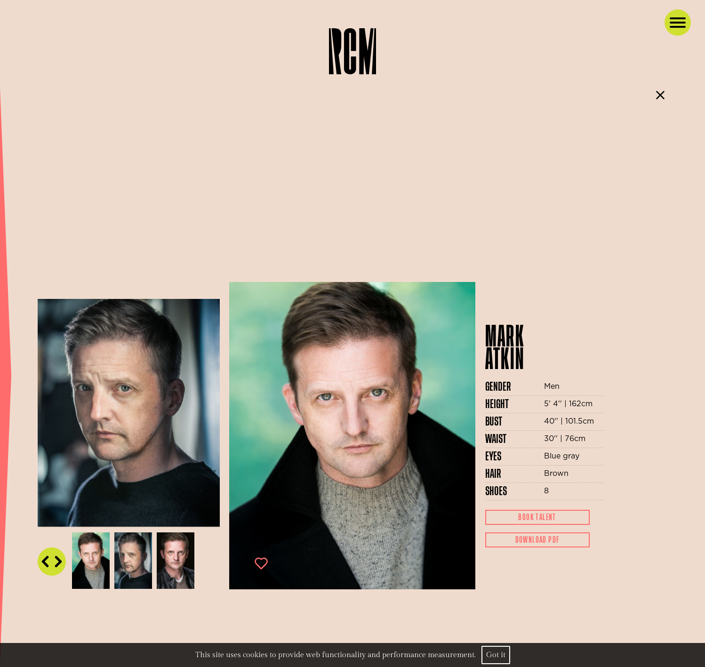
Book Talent (537, 517)
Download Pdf (537, 540)
